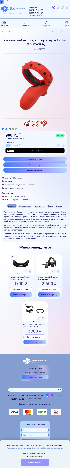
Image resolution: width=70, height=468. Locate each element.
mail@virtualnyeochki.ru (35, 372)
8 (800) (36, 14)
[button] (18, 273)
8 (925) (36, 10)
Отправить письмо (35, 377)
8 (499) (36, 7)
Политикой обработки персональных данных (47, 448)
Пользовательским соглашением (18, 448)
